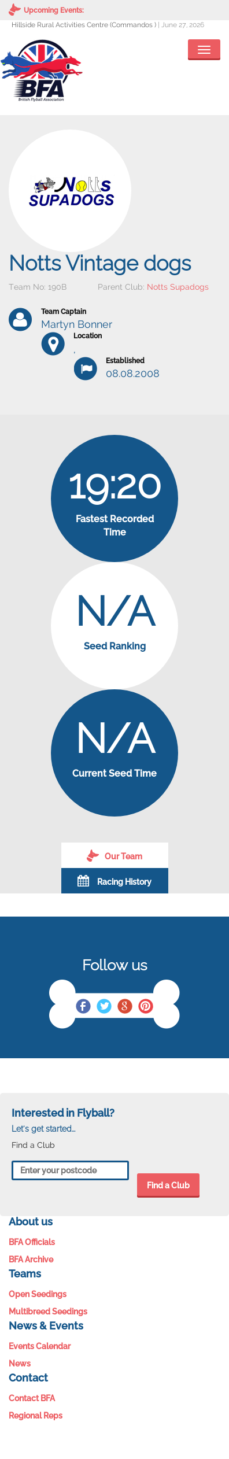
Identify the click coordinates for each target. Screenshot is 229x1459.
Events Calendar (40, 1346)
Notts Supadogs (178, 286)
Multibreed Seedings (48, 1311)
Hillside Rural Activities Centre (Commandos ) (84, 25)
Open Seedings (38, 1294)
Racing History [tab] (114, 880)
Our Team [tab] (114, 855)
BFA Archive (31, 1259)
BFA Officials (32, 1242)
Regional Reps (35, 1415)
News (20, 1363)
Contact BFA (32, 1398)
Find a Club (168, 1185)
